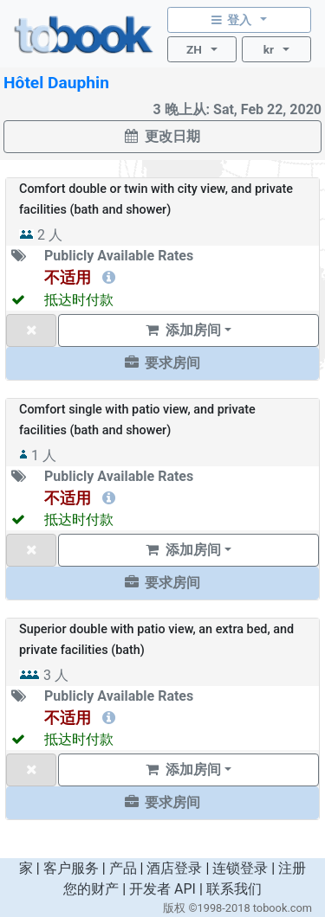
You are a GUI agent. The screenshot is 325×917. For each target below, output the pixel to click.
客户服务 (71, 868)
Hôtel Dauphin (56, 83)
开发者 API (162, 889)
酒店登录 (174, 868)
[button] (162, 363)
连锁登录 (240, 868)
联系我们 (234, 889)
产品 (123, 868)
